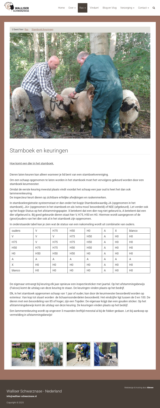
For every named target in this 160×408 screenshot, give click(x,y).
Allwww (150, 388)
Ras (82, 7)
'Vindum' (94, 7)
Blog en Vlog (110, 7)
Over (72, 7)
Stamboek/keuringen (42, 29)
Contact (143, 7)
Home (61, 7)
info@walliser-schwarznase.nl (22, 396)
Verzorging (127, 7)
